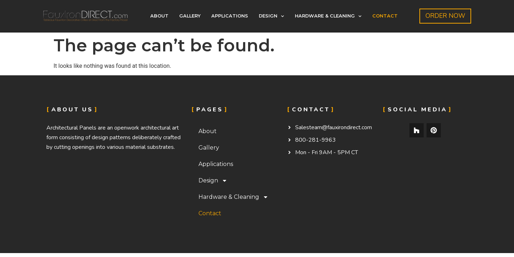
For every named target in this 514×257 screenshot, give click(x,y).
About (159, 16)
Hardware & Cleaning (328, 16)
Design (271, 16)
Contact (385, 16)
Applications (229, 16)
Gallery (190, 16)
